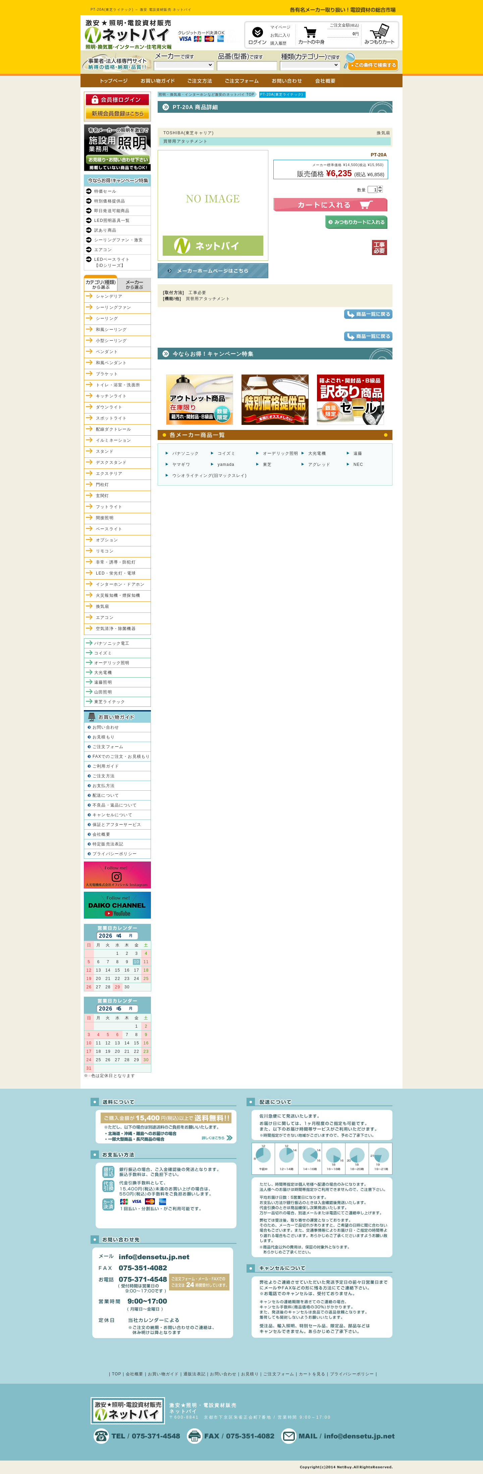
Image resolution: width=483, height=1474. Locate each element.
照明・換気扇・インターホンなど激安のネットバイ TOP (207, 94)
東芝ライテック (109, 701)
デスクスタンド (111, 462)
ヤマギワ (181, 464)
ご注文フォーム (108, 746)
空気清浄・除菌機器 (116, 628)
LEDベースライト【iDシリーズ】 (112, 262)
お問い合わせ (106, 727)
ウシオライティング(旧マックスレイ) (209, 475)
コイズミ (226, 453)
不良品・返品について (115, 805)
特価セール (105, 191)
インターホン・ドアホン (120, 584)
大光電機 (317, 453)
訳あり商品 (105, 230)
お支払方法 (104, 785)
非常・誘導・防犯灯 (116, 562)
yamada (226, 464)
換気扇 (102, 606)
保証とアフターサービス (117, 824)
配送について (106, 795)
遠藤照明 (103, 682)
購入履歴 (278, 43)
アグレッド (319, 464)
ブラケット (107, 374)
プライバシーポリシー (115, 853)
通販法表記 (194, 1374)
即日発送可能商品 (112, 210)
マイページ (280, 27)
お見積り (250, 1374)
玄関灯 (102, 495)
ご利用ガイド (106, 766)
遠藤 (358, 453)
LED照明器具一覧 (112, 220)
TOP (116, 1374)
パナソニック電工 (112, 643)
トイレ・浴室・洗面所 (118, 385)
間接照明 (105, 517)
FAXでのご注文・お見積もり (121, 756)
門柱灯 (102, 484)
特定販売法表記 (108, 844)
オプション (107, 540)
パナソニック (185, 453)
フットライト (109, 506)
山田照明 (103, 692)
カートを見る (312, 1374)
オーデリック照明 (281, 453)
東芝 (267, 464)
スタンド (105, 451)
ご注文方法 (104, 776)
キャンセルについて (112, 815)
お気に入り (280, 35)
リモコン (105, 551)
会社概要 (101, 834)
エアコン (103, 249)
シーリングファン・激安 (118, 240)
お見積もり (104, 737)
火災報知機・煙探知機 (118, 595)
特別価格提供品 (109, 201)
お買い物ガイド (163, 1374)
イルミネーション (113, 440)
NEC (358, 464)
